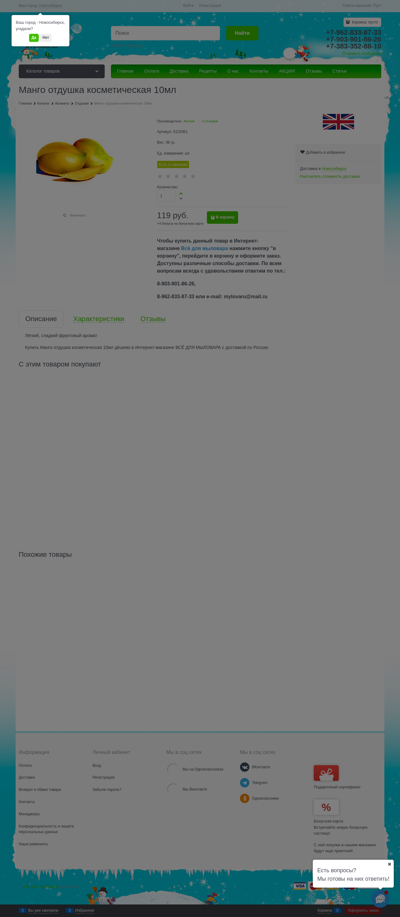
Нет (45, 37)
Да (34, 37)
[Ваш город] (389, 864)
